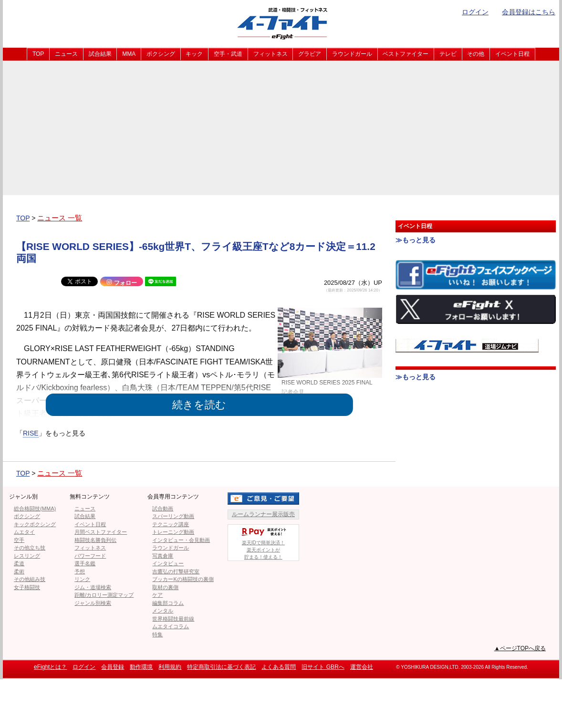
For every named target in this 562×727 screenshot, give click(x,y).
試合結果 (100, 54)
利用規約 (169, 667)
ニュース (66, 54)
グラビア (309, 54)
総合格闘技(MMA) (35, 508)
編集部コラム (168, 603)
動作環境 (141, 667)
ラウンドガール (352, 54)
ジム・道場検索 (92, 587)
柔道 (19, 563)
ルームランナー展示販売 (263, 514)
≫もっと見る (415, 240)
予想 (79, 571)
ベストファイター (405, 54)
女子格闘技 (27, 587)
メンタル (162, 610)
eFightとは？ (50, 667)
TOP (38, 54)
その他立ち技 (29, 547)
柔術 (19, 571)
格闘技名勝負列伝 (95, 540)
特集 (157, 634)
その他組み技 (29, 579)
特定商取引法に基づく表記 (221, 667)
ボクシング (160, 54)
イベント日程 (512, 54)
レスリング (27, 556)
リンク (82, 579)
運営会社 (361, 667)
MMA (128, 54)
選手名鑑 (84, 563)
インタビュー (168, 563)
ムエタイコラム (170, 626)
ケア (157, 595)
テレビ (448, 54)
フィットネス (270, 54)
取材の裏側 (165, 587)
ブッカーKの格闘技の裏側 (182, 579)
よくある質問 (278, 667)
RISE (31, 433)
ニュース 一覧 (59, 218)
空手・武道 (228, 54)
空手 (19, 540)
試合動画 (162, 508)
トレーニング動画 (173, 532)
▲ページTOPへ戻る (520, 648)
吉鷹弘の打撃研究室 (175, 571)
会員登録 (112, 667)
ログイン (475, 12)
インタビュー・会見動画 (181, 540)
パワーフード (90, 556)
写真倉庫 (162, 556)
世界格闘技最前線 (173, 619)
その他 (475, 54)
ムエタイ (24, 532)
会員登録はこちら (528, 12)
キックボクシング (35, 524)
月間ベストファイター (100, 532)
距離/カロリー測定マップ (104, 595)
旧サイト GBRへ (323, 667)
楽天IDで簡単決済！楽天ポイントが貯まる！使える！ (263, 542)
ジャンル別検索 (92, 603)
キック (194, 54)
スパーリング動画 (173, 516)
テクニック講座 (170, 524)
